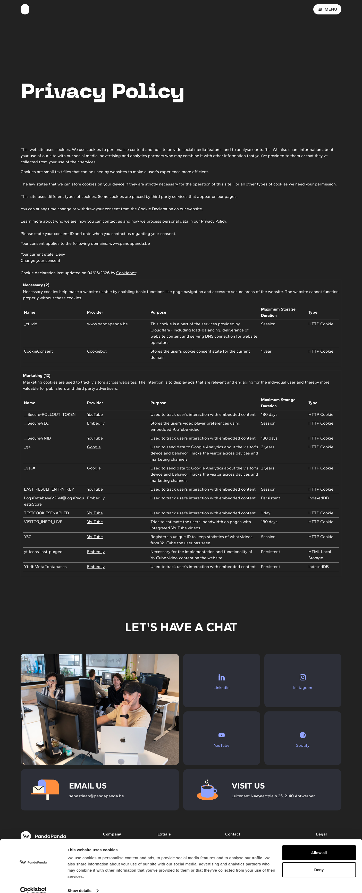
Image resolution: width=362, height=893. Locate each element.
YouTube (95, 414)
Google (94, 446)
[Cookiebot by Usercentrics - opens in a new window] (33, 883)
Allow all (319, 845)
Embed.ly (96, 423)
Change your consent (40, 260)
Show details (79, 883)
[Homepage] (25, 9)
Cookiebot (126, 272)
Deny (319, 861)
